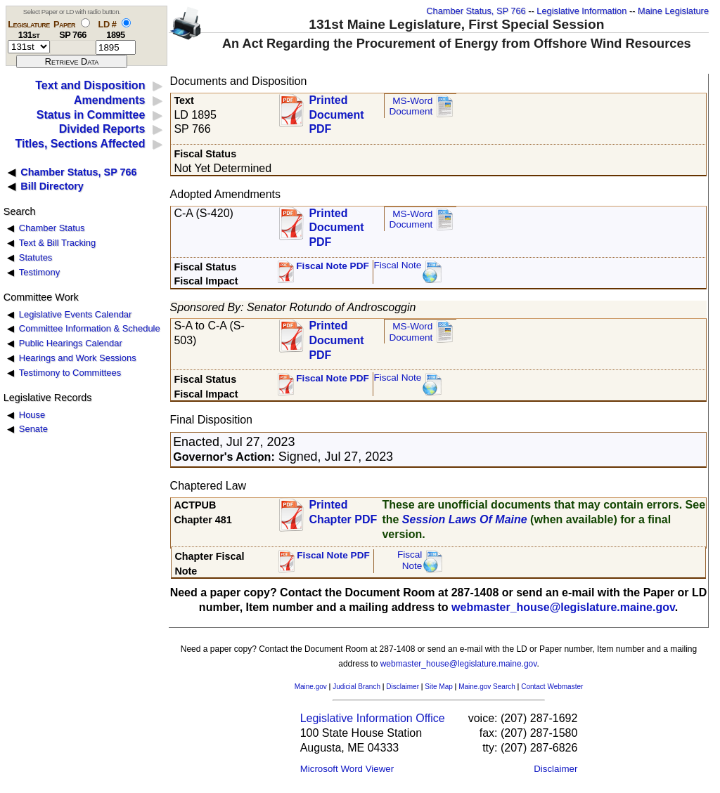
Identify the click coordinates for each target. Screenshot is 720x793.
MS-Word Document (410, 106)
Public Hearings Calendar (70, 343)
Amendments (109, 100)
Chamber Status (52, 228)
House (32, 414)
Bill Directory (52, 186)
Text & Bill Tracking (57, 242)
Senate (33, 429)
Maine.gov (311, 686)
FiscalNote (410, 560)
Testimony (39, 272)
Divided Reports (102, 129)
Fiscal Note (397, 265)
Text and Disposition (90, 85)
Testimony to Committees (70, 372)
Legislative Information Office (372, 718)
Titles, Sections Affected (80, 144)
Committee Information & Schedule (89, 328)
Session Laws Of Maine (464, 519)
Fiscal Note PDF (332, 266)
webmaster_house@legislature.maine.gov (563, 607)
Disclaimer (402, 686)
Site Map (438, 686)
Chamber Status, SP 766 (475, 11)
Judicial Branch (356, 686)
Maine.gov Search (486, 686)
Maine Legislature (673, 11)
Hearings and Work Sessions (77, 358)
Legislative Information (581, 11)
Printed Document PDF (336, 110)
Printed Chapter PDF (343, 512)
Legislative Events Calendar (75, 314)
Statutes (36, 257)
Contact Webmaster (552, 686)
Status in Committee (91, 115)
